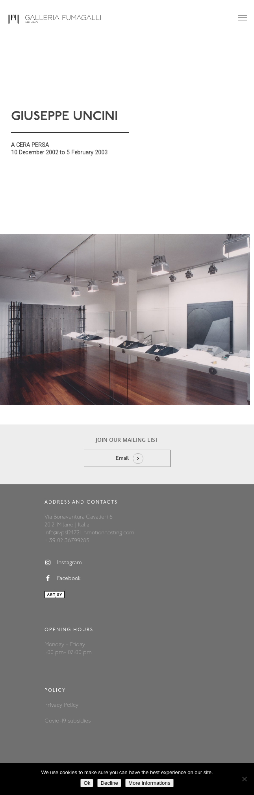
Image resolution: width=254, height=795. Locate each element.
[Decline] (244, 779)
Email (122, 458)
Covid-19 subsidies (67, 721)
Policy (71, 705)
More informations (149, 783)
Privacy (54, 705)
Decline (109, 783)
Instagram (63, 563)
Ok (86, 783)
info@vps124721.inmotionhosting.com (89, 533)
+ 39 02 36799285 (66, 541)
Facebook (62, 578)
